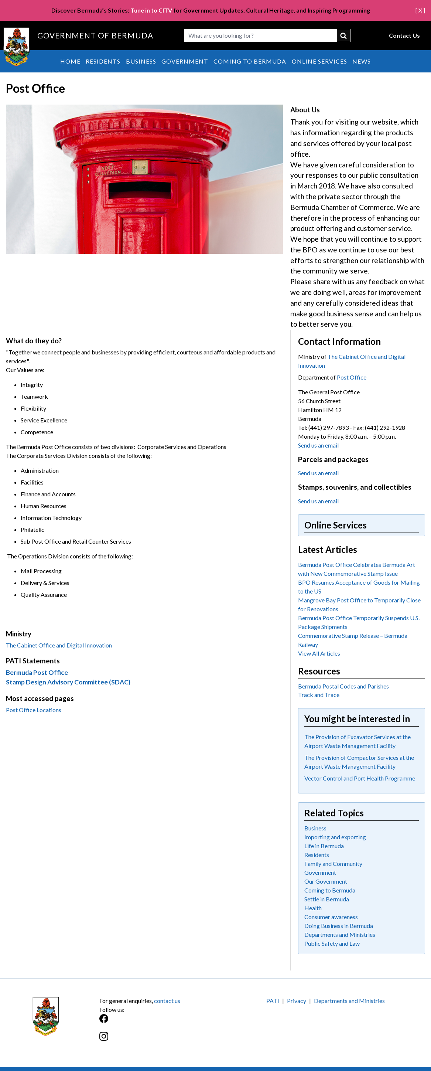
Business (141, 61)
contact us (167, 1000)
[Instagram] (157, 1040)
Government (184, 61)
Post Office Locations (33, 709)
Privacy (296, 1000)
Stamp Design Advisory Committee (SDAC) (68, 682)
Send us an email (318, 445)
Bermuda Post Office (37, 672)
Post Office (351, 377)
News (361, 61)
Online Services (319, 61)
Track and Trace (318, 694)
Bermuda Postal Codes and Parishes (343, 686)
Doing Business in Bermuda (338, 925)
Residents (103, 61)
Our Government (325, 881)
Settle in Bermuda (326, 898)
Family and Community (333, 863)
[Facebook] (157, 1022)
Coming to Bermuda (249, 61)
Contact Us (404, 35)
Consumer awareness (331, 916)
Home (70, 61)
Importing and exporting (335, 836)
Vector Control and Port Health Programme (359, 778)
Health (313, 907)
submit (344, 35)
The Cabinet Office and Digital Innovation (59, 645)
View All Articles (319, 653)
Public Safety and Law (332, 943)
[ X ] (420, 10)
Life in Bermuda (324, 845)
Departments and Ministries (339, 934)
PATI (272, 1000)
